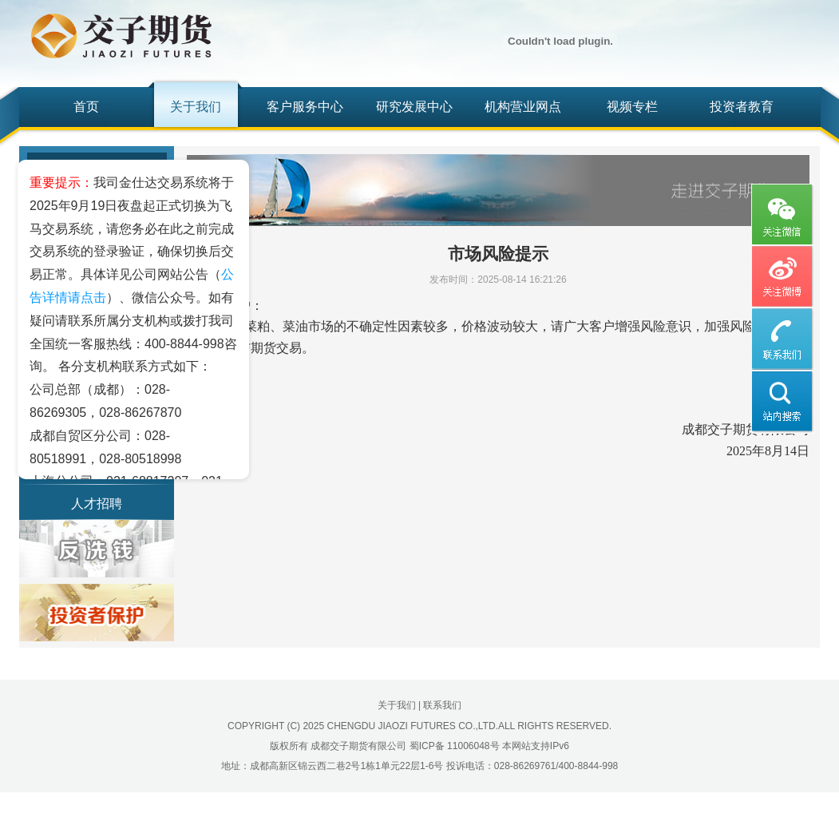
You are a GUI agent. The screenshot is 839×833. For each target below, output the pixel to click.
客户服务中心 (305, 106)
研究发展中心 (414, 106)
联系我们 (442, 705)
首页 (86, 106)
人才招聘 (96, 503)
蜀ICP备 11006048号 (455, 746)
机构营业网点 (523, 106)
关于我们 (195, 106)
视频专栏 (632, 106)
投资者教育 (742, 106)
